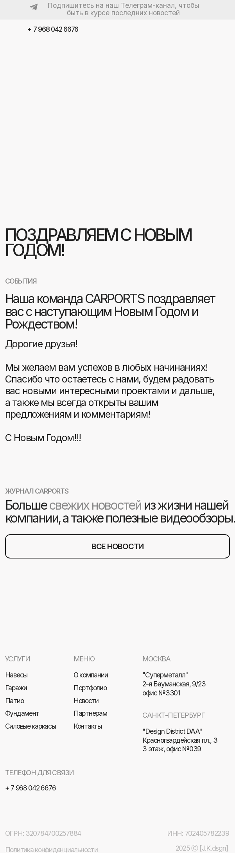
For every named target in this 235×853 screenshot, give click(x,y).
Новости (86, 701)
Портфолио (90, 688)
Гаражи (16, 688)
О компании (91, 675)
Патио (14, 701)
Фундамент (22, 713)
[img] (222, 30)
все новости (117, 546)
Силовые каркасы (30, 726)
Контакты (88, 726)
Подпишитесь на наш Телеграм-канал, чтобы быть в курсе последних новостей (123, 9)
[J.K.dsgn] (213, 848)
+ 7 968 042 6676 (52, 29)
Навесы (16, 675)
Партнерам (90, 713)
